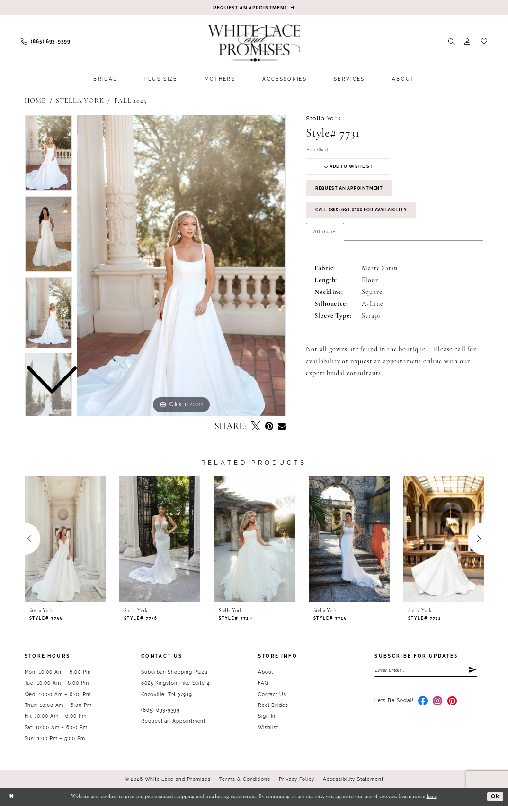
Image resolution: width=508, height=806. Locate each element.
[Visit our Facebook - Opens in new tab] (423, 702)
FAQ (263, 683)
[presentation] (65, 539)
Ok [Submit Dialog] (494, 796)
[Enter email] (425, 671)
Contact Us (272, 694)
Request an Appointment (353, 191)
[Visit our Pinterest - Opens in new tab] (452, 702)
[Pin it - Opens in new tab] (269, 426)
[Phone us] (46, 42)
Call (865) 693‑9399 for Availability (368, 214)
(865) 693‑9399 (160, 710)
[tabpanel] (181, 265)
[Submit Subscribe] (472, 671)
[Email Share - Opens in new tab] (282, 426)
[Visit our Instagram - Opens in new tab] (438, 702)
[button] (467, 41)
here (432, 796)
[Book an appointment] (254, 7)
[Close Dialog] (12, 797)
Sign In (267, 716)
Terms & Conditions (244, 779)
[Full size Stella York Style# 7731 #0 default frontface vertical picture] (181, 265)
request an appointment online (396, 367)
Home (35, 101)
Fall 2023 (130, 101)
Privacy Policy (296, 779)
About (266, 672)
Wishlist (268, 727)
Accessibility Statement (353, 779)
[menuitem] (46, 42)
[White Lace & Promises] (254, 43)
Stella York (80, 101)
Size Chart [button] (318, 150)
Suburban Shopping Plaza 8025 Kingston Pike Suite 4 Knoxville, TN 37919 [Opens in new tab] (175, 683)
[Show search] (451, 41)
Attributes (324, 236)
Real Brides (273, 705)
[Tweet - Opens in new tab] (255, 426)
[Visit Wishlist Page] (484, 41)
